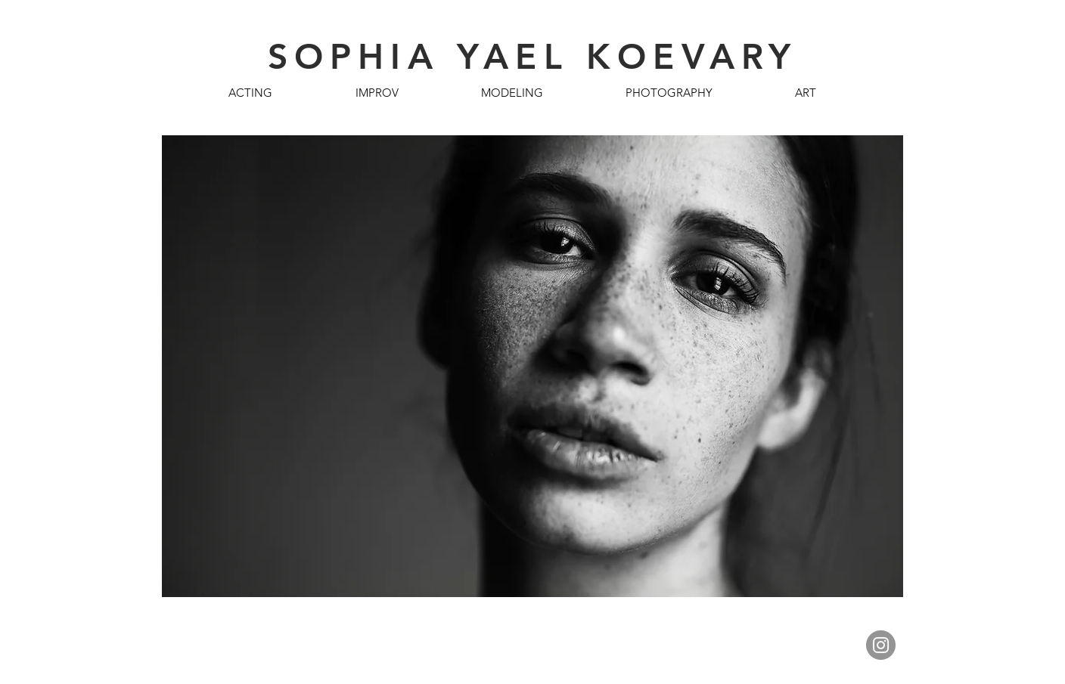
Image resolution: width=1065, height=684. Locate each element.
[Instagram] (881, 645)
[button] (250, 92)
